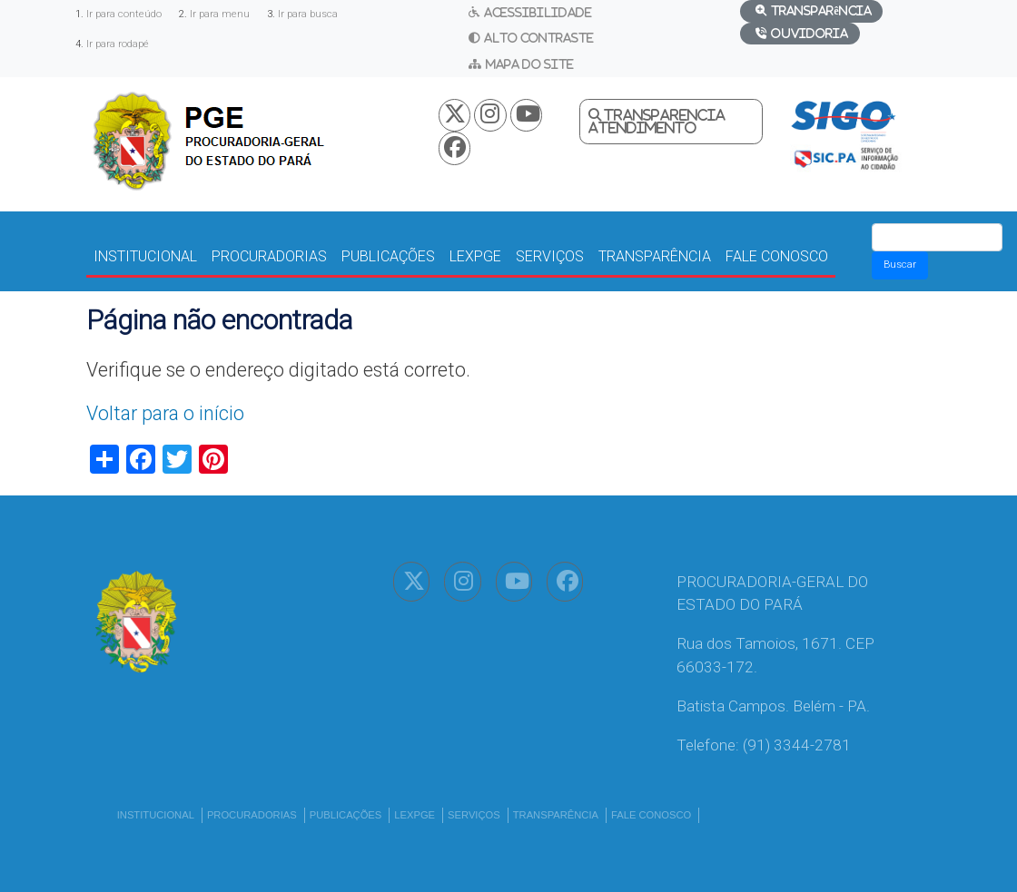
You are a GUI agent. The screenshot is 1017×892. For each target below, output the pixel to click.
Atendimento (642, 128)
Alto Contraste (539, 38)
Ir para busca (308, 14)
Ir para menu (220, 14)
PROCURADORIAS (269, 256)
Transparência (821, 10)
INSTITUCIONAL (145, 256)
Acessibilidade (538, 12)
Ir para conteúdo (124, 14)
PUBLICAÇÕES (388, 256)
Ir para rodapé (117, 44)
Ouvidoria (809, 33)
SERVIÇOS (550, 256)
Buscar (900, 264)
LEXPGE (475, 256)
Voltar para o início (165, 413)
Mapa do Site (530, 64)
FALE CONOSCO (777, 256)
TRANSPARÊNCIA (654, 256)
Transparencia (665, 115)
